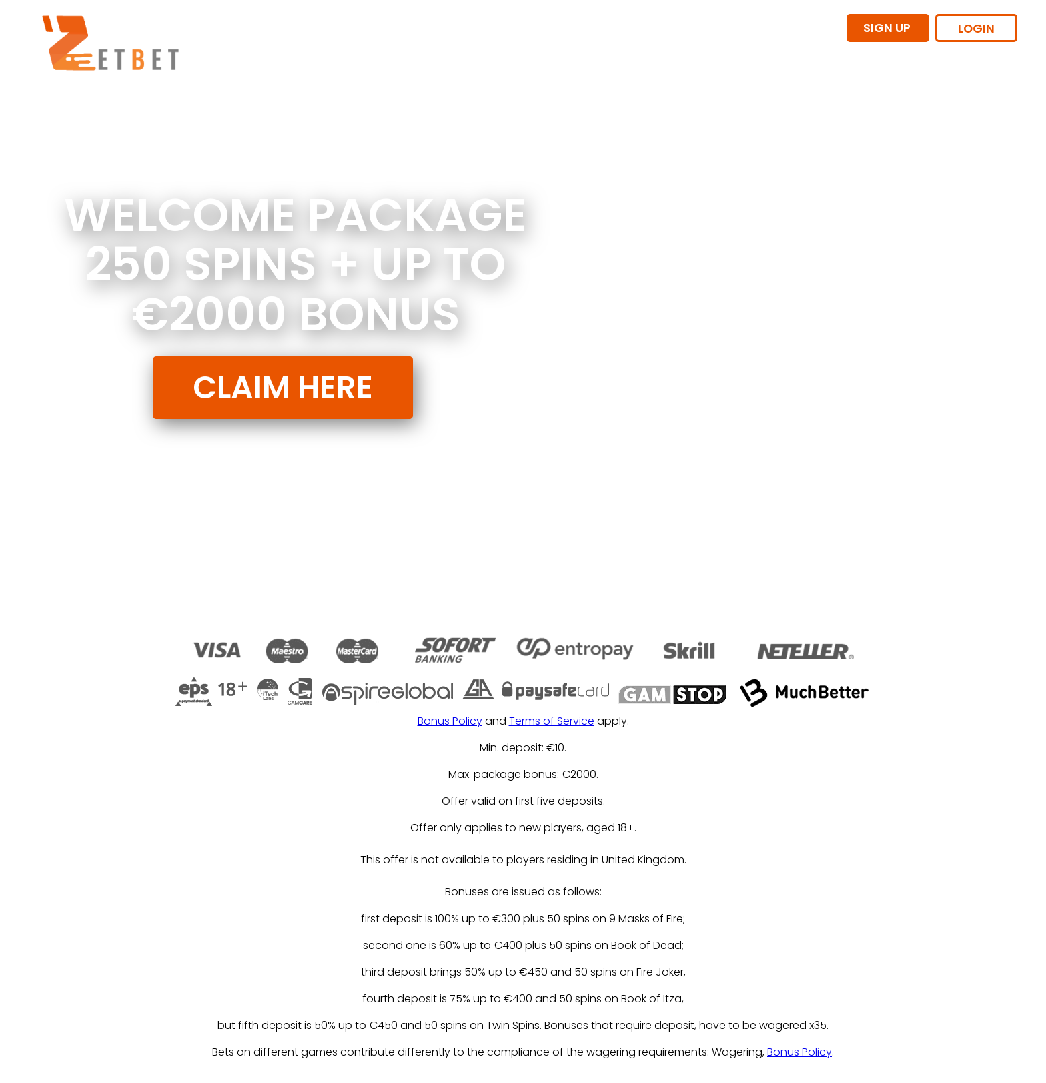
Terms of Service (551, 721)
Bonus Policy (450, 721)
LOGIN (976, 28)
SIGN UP (888, 27)
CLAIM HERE (283, 387)
